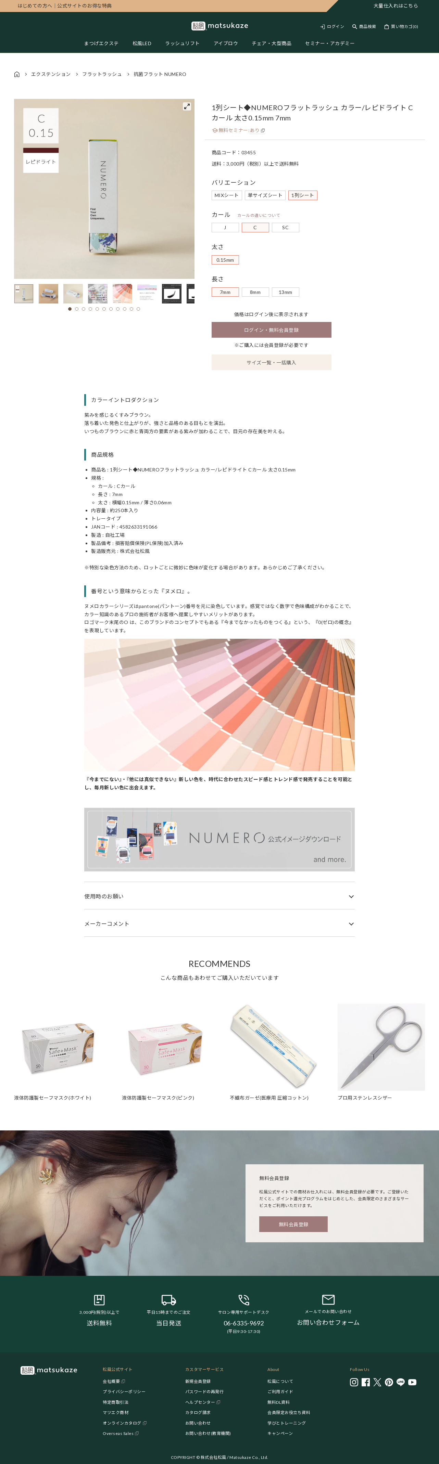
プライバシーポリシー (124, 1391)
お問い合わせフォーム (328, 1322)
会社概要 (111, 1381)
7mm (225, 292)
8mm (255, 292)
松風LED (142, 43)
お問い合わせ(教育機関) (208, 1433)
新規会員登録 (198, 1381)
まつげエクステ (101, 43)
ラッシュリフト (182, 43)
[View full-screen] (187, 106)
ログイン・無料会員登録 (271, 330)
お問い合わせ (198, 1423)
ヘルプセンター (200, 1402)
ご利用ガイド (280, 1391)
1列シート (302, 195)
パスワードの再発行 (204, 1391)
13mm (285, 292)
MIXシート (227, 195)
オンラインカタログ (122, 1423)
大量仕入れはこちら (396, 6)
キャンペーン (280, 1433)
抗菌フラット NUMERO (160, 74)
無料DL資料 (278, 1402)
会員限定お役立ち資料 (288, 1412)
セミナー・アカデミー (330, 43)
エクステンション (51, 74)
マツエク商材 (115, 1412)
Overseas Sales (118, 1433)
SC (285, 227)
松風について (280, 1381)
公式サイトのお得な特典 (64, 6)
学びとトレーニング (286, 1423)
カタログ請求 (198, 1412)
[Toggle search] (364, 26)
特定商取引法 (115, 1402)
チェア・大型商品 (271, 43)
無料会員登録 (294, 1224)
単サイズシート (265, 195)
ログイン (335, 26)
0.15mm (225, 260)
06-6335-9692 (244, 1323)
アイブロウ (226, 43)
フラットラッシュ (102, 74)
